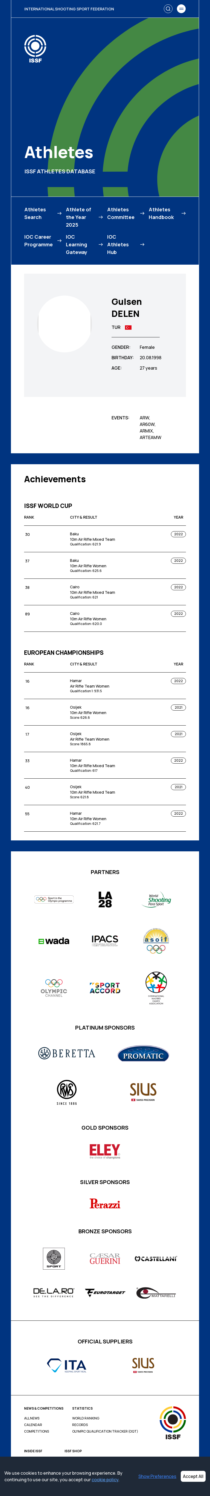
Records (80, 1425)
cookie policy (105, 1480)
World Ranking (85, 1418)
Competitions (36, 1431)
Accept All (193, 1476)
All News (31, 1418)
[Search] (168, 8)
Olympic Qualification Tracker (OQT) (105, 1431)
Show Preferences (157, 1476)
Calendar (33, 1425)
